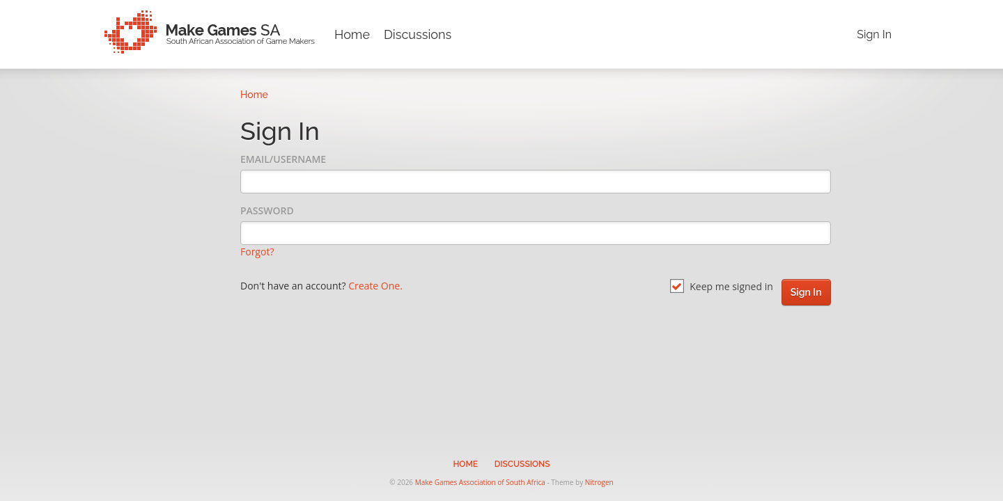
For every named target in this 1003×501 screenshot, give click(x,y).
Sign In (874, 34)
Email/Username (283, 159)
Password (267, 210)
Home (352, 34)
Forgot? (257, 251)
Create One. (375, 285)
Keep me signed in (721, 286)
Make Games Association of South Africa (480, 482)
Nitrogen (599, 482)
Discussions (417, 34)
